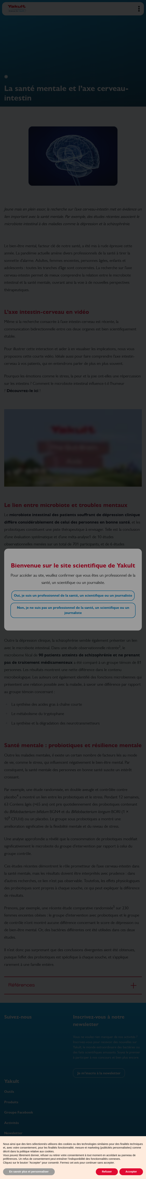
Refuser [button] (107, 1171)
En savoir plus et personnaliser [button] (29, 1171)
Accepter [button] (131, 1171)
